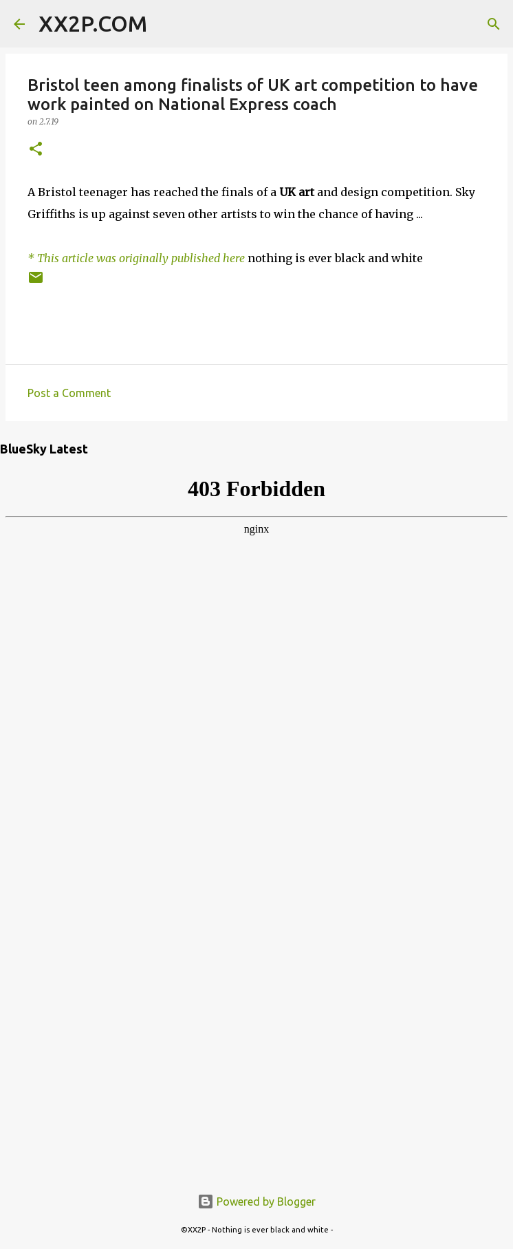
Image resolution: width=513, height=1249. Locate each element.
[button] (36, 149)
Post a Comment (69, 393)
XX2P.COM (93, 23)
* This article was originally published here (136, 258)
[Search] (166, 24)
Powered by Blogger (256, 1201)
